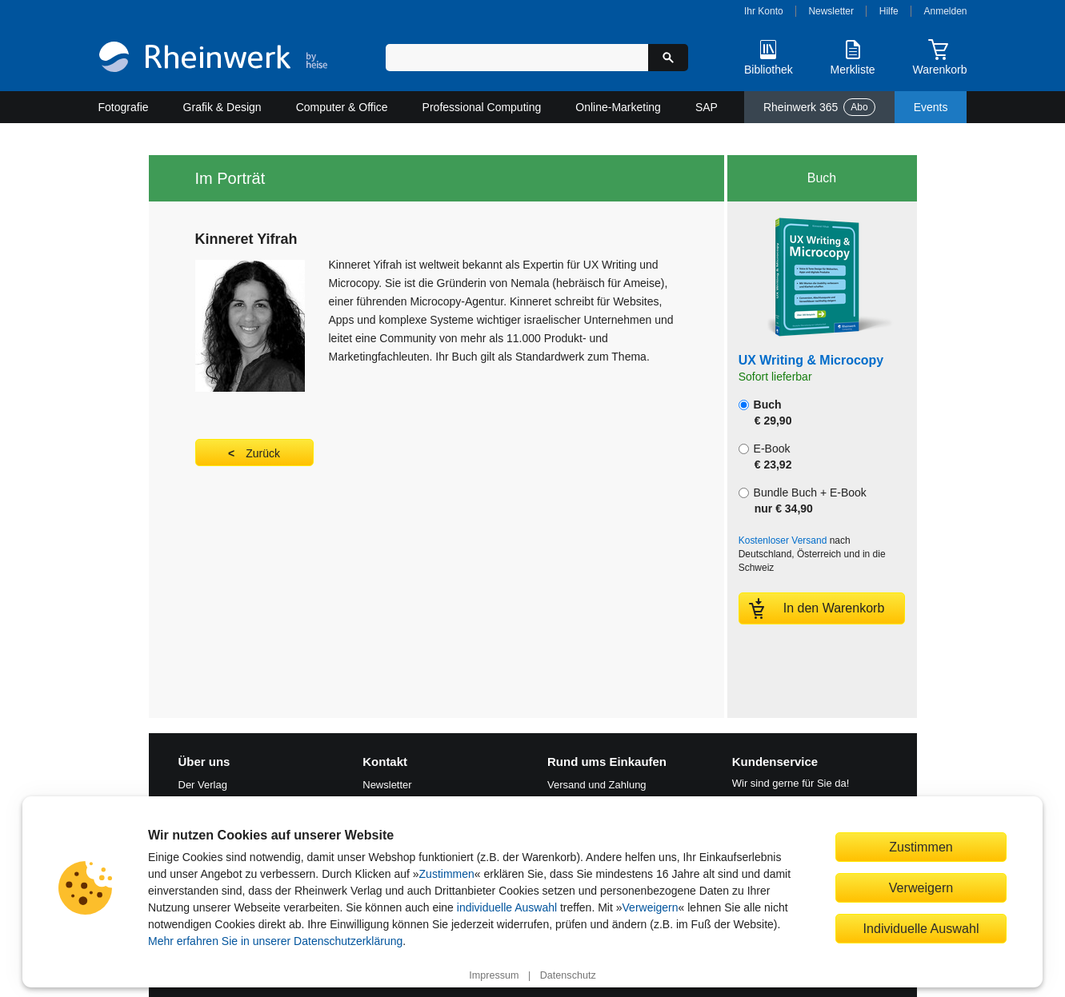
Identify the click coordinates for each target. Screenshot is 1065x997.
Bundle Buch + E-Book (803, 500)
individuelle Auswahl (507, 907)
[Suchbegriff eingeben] (517, 57)
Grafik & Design (222, 107)
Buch (765, 412)
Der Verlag (202, 785)
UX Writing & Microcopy (811, 360)
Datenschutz (568, 975)
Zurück (263, 453)
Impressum (493, 975)
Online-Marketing (618, 107)
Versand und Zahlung (597, 785)
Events (931, 107)
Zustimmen (446, 873)
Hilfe (889, 11)
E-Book (765, 456)
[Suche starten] (668, 57)
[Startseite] (213, 59)
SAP (706, 107)
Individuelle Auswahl (921, 928)
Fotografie (123, 107)
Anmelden (945, 11)
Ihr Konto (763, 11)
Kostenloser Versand (783, 540)
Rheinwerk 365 (819, 107)
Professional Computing (482, 107)
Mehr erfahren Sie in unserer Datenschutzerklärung (275, 941)
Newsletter (831, 11)
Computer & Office (342, 107)
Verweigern (651, 907)
